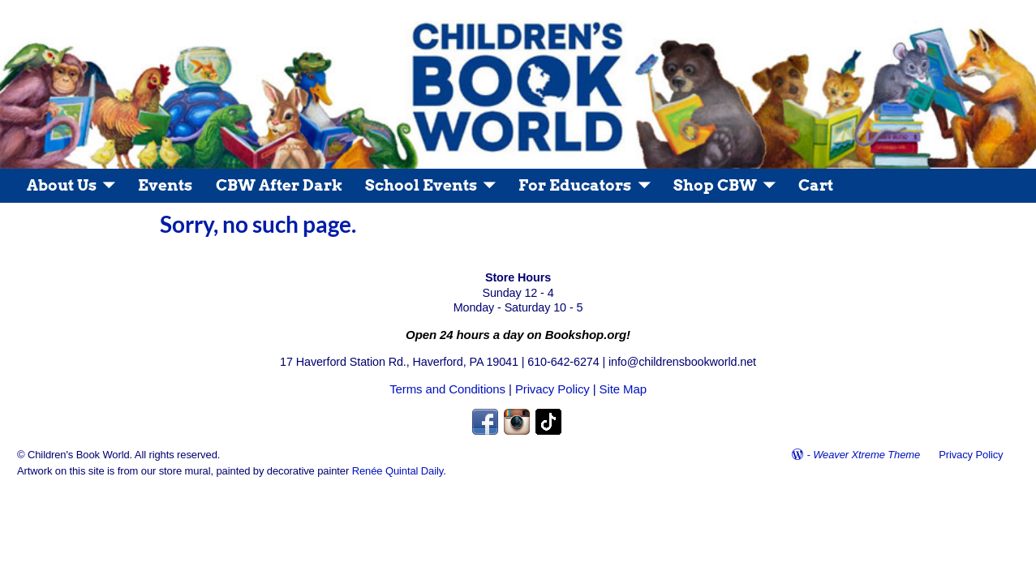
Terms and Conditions (447, 389)
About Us (62, 185)
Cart (815, 185)
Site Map (623, 389)
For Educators (574, 185)
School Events (421, 185)
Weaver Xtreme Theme (866, 455)
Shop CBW (715, 185)
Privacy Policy (552, 389)
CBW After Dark (279, 185)
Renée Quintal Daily (398, 471)
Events (165, 185)
